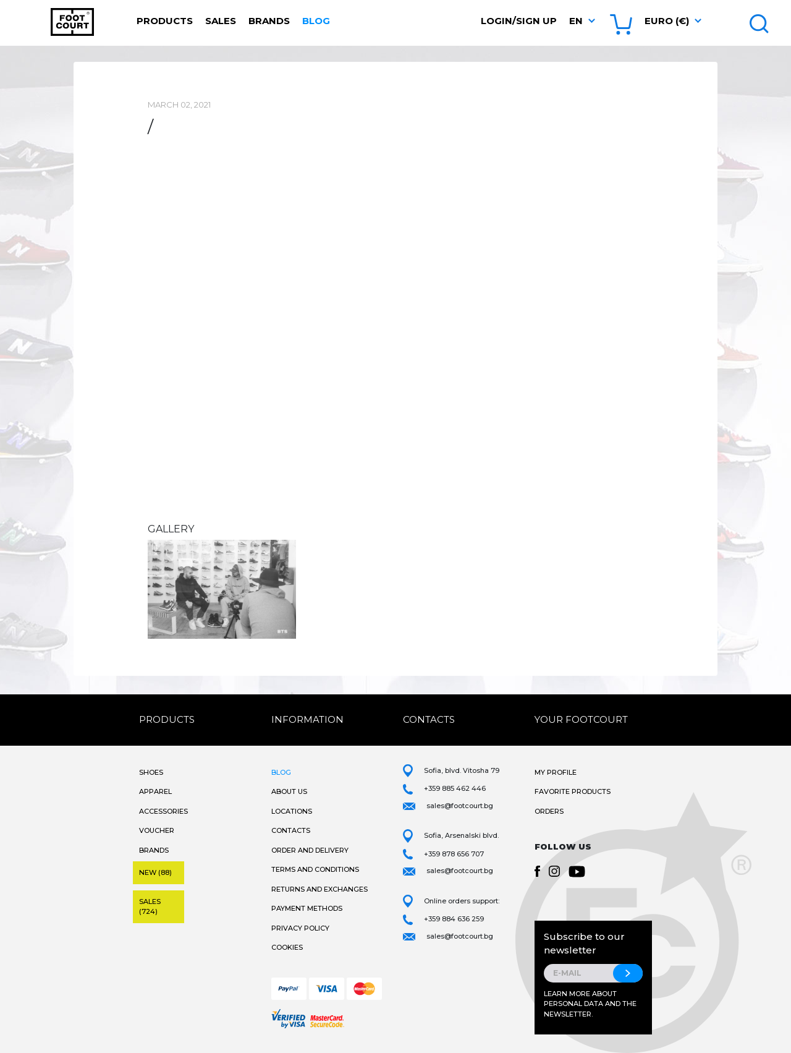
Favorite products (573, 791)
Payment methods (306, 908)
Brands (269, 21)
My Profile (556, 772)
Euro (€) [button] (667, 21)
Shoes (151, 772)
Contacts (290, 830)
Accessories (163, 811)
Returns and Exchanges (319, 889)
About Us (289, 791)
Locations (291, 811)
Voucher (156, 830)
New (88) (155, 872)
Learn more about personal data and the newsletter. (590, 1003)
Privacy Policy (300, 928)
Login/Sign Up (519, 21)
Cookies (287, 947)
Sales (220, 21)
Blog (316, 21)
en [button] (576, 21)
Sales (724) (150, 906)
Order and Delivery (310, 850)
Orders (549, 811)
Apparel (155, 791)
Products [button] (165, 21)
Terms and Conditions (315, 869)
